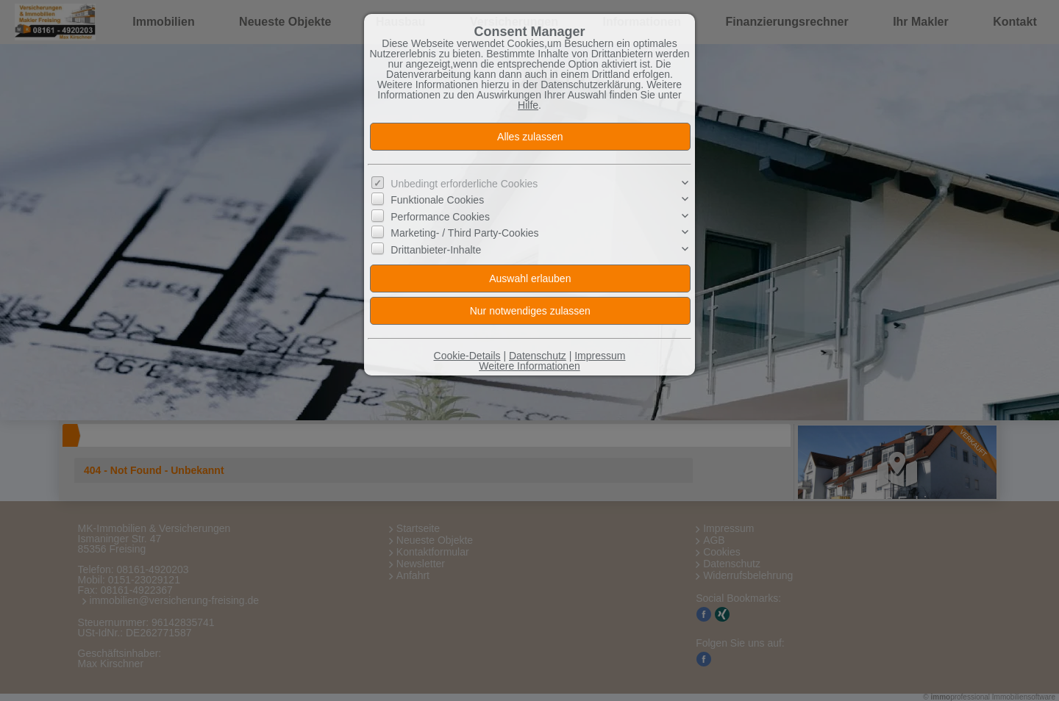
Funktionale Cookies (437, 200)
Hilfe (528, 105)
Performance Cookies (440, 217)
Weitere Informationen (529, 366)
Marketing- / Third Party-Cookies (464, 233)
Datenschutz (537, 356)
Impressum (599, 356)
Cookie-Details (467, 356)
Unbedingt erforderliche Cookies (464, 184)
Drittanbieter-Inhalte (436, 250)
